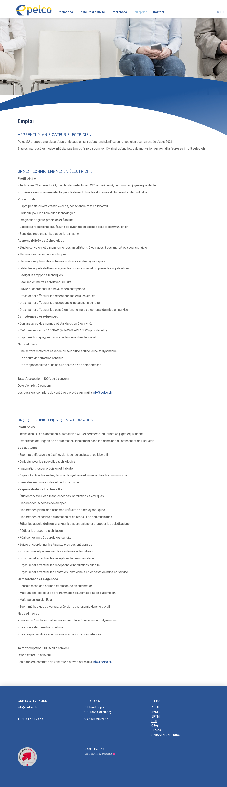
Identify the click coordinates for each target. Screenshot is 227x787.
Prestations (65, 12)
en (222, 12)
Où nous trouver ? (96, 719)
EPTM (155, 716)
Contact (158, 12)
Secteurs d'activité (92, 12)
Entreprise (140, 12)
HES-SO (156, 730)
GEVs (155, 726)
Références (119, 12)
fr (217, 12)
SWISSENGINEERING (165, 735)
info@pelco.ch (102, 392)
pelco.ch (33, 9)
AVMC (155, 712)
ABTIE (155, 707)
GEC (154, 721)
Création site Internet (102, 753)
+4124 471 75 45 (31, 719)
